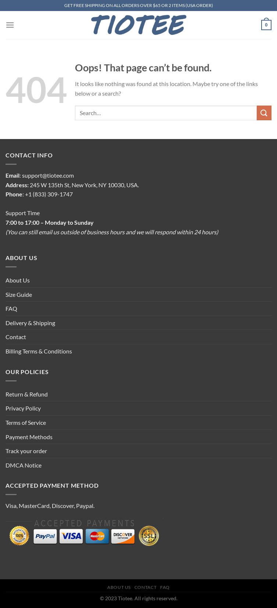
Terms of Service (26, 422)
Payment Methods (29, 436)
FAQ (11, 308)
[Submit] (264, 113)
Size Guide (19, 294)
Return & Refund (27, 394)
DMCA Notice (24, 465)
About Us (18, 280)
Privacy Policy (23, 408)
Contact (16, 336)
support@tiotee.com (48, 175)
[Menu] (10, 25)
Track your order (26, 450)
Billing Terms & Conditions (39, 351)
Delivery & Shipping (30, 322)
